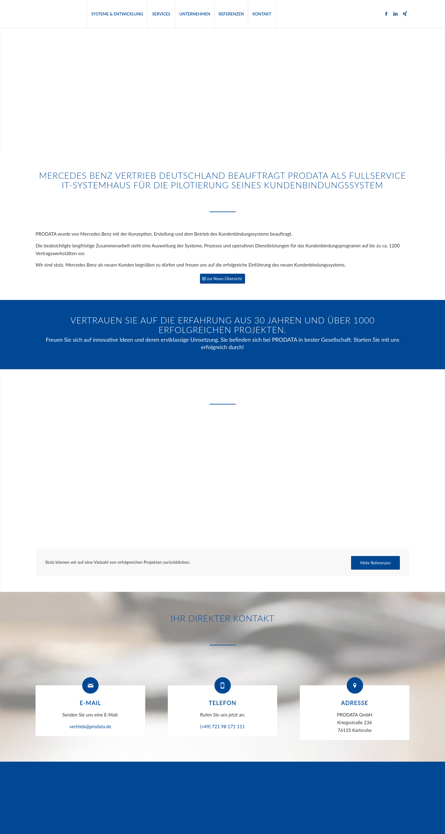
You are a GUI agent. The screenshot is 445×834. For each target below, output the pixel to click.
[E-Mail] (90, 685)
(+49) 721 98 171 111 (222, 726)
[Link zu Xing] (404, 13)
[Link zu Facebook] (386, 13)
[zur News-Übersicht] (222, 279)
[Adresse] (355, 685)
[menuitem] (117, 14)
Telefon (222, 702)
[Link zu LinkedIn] (395, 13)
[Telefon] (222, 685)
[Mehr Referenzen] (375, 563)
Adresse (354, 702)
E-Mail (90, 702)
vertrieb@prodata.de (90, 726)
